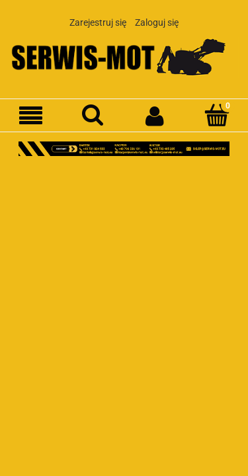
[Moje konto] (155, 115)
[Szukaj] (93, 115)
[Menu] (31, 116)
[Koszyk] (217, 115)
